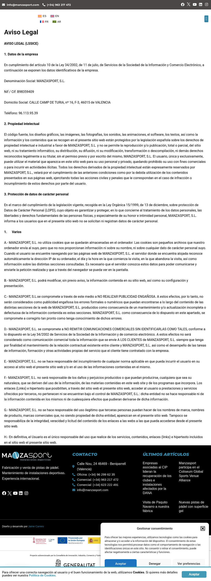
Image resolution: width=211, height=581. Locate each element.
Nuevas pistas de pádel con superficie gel (193, 506)
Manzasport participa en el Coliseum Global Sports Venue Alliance (191, 471)
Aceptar (120, 564)
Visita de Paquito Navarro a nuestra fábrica (156, 506)
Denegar (155, 564)
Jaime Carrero (36, 526)
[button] (203, 528)
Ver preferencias (188, 564)
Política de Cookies (81, 576)
